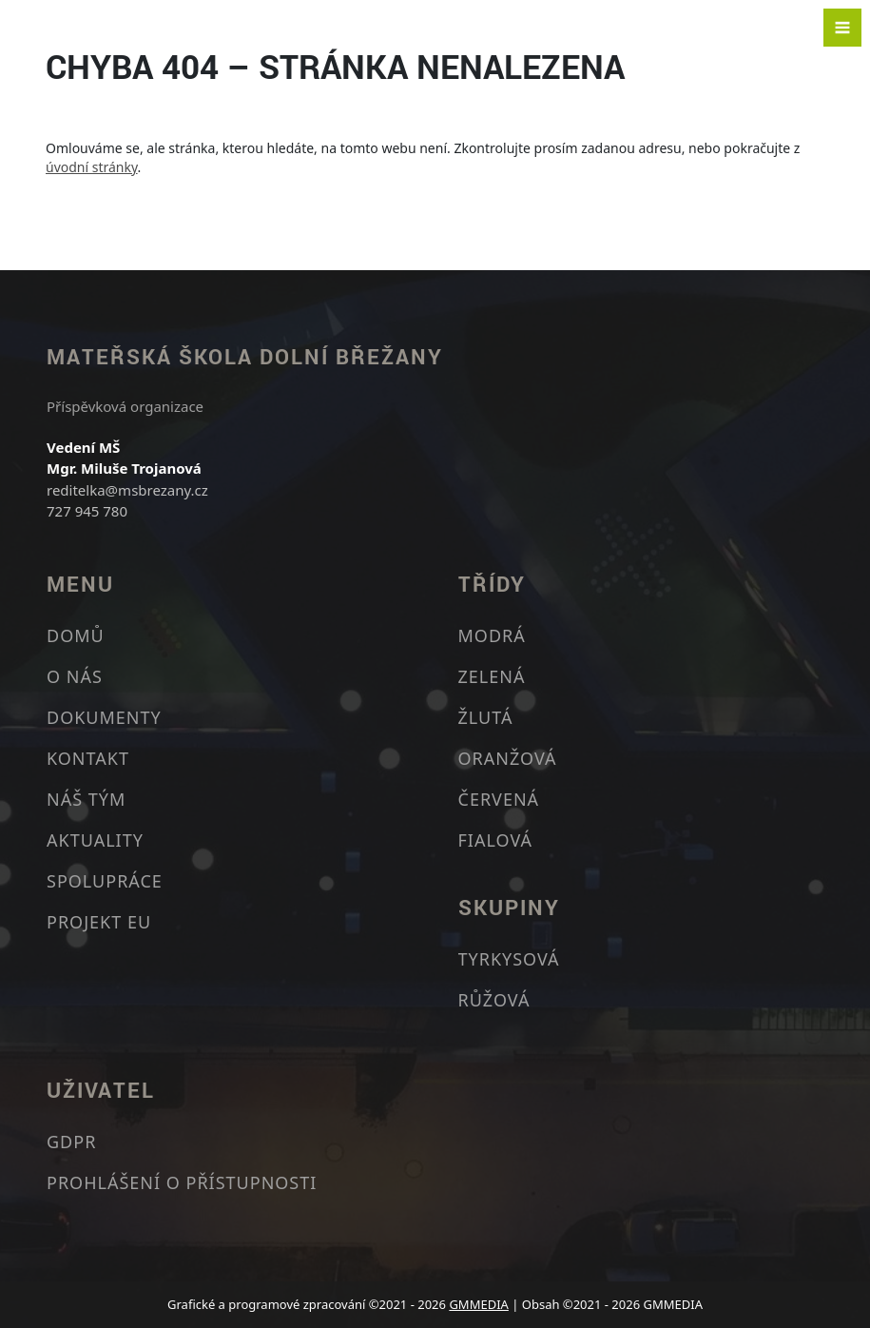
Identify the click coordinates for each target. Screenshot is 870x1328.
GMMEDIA (478, 1304)
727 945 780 (87, 510)
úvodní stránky (92, 167)
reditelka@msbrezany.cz (127, 489)
